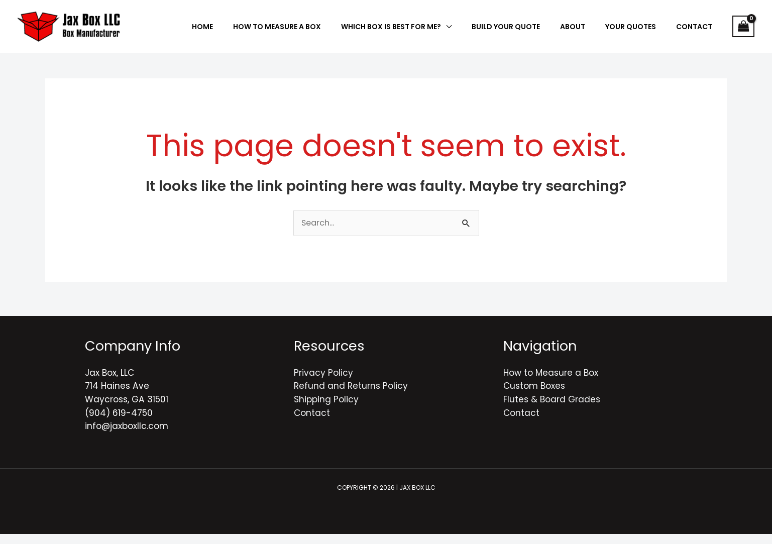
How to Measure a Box (550, 383)
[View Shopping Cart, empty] (743, 31)
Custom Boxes (534, 396)
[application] (491, 31)
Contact (312, 423)
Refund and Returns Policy (351, 396)
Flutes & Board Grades (551, 409)
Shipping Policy (326, 409)
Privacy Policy (323, 383)
